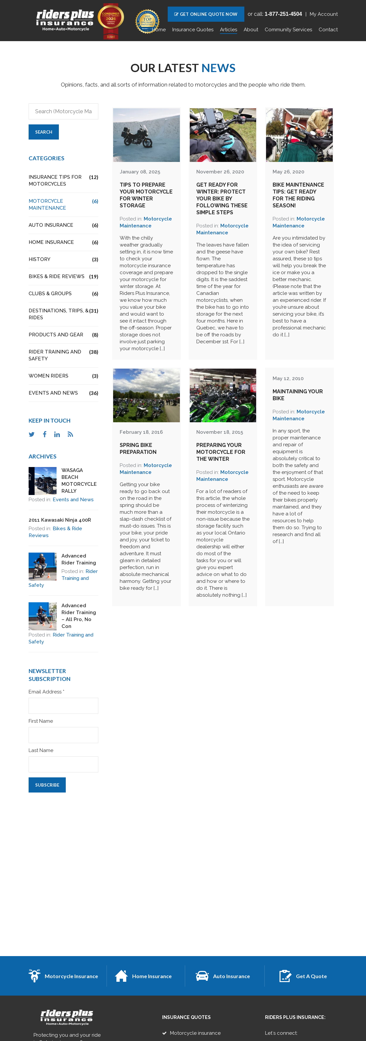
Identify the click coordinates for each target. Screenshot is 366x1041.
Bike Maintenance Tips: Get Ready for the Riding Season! (298, 195)
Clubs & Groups (64, 293)
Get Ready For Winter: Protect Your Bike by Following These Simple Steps (222, 199)
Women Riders (64, 376)
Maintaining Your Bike (298, 395)
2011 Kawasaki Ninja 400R (60, 520)
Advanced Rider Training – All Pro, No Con (78, 616)
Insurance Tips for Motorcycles (64, 180)
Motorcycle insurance (195, 1033)
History (64, 259)
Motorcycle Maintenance (64, 204)
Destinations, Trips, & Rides (64, 314)
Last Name (41, 750)
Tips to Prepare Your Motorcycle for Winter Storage (146, 195)
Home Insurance (64, 242)
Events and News (64, 393)
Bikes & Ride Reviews (64, 276)
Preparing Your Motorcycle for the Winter (220, 452)
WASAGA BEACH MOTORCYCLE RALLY (79, 480)
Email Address (46, 692)
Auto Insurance (64, 225)
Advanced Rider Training (78, 559)
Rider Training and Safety (64, 355)
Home (159, 30)
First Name (41, 721)
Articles (228, 30)
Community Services (288, 30)
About (251, 30)
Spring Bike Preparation (138, 448)
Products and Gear (64, 334)
